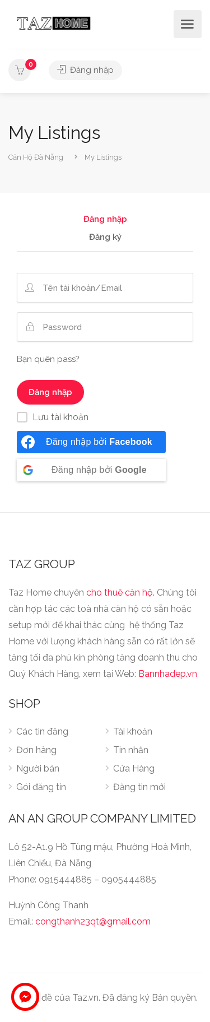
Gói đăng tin (41, 787)
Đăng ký (105, 237)
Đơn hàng (36, 750)
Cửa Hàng (134, 768)
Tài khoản (132, 731)
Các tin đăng (42, 731)
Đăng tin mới (139, 787)
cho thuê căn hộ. (120, 592)
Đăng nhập (85, 70)
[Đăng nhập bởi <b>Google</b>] (91, 470)
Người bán (37, 768)
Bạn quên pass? (48, 359)
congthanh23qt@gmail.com (93, 921)
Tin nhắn (130, 750)
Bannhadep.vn (167, 673)
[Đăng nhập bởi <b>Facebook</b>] (91, 442)
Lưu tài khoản (60, 417)
